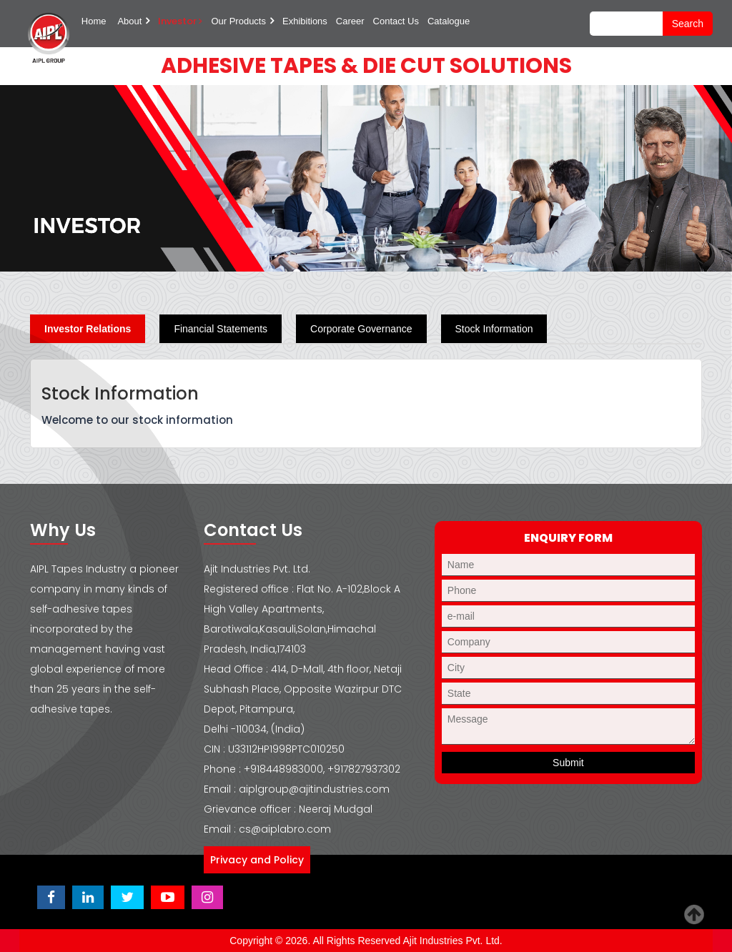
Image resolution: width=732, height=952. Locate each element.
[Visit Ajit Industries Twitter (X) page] (127, 897)
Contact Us (396, 21)
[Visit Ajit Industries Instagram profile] (207, 897)
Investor (180, 21)
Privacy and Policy (257, 860)
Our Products (238, 21)
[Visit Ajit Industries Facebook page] (51, 897)
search (687, 23)
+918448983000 (283, 769)
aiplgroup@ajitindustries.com (314, 789)
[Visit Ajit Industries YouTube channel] (167, 897)
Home (94, 21)
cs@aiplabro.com (285, 829)
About (129, 21)
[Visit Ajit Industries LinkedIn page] (88, 897)
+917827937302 (363, 769)
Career (350, 21)
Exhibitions (304, 21)
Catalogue (448, 21)
